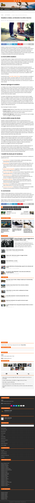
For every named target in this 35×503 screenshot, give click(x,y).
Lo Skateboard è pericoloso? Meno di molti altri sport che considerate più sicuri (28, 230)
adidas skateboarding (8, 207)
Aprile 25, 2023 (4, 20)
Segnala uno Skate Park (5, 455)
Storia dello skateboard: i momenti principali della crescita (17, 295)
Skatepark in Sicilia (4, 479)
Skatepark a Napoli (4, 495)
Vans (10, 76)
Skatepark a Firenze (4, 493)
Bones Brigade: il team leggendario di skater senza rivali (24, 239)
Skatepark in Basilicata (4, 465)
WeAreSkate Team (11, 20)
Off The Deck (18, 20)
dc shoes (15, 207)
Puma (19, 76)
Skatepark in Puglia (4, 477)
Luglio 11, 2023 (17, 241)
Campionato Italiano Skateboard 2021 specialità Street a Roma (5, 230)
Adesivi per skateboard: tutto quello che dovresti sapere (17, 300)
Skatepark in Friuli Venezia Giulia (6, 469)
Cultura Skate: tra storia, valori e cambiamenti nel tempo (17, 290)
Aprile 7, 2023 (9, 280)
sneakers (11, 209)
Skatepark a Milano (4, 494)
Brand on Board (3, 428)
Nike (12, 76)
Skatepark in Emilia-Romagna (5, 468)
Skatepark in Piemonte (4, 476)
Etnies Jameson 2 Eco (7, 175)
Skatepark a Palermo (4, 496)
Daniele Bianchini (8, 417)
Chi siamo (2, 450)
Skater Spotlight (3, 445)
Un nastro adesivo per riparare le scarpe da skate (17, 230)
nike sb (27, 207)
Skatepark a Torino (4, 499)
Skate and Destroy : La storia (11, 260)
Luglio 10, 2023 (9, 251)
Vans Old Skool (6, 160)
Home (2, 9)
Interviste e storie (15, 9)
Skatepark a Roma (4, 497)
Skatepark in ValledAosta (5, 484)
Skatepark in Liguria (4, 472)
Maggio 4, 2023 (9, 291)
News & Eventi (30, 9)
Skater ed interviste (4, 443)
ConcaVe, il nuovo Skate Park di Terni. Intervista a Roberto (17, 284)
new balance (21, 207)
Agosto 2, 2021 (9, 301)
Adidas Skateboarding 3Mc (8, 169)
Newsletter (3, 457)
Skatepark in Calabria (4, 466)
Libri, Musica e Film (4, 429)
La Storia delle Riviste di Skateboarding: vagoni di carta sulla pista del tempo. (19, 267)
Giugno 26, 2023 (9, 273)
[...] (31, 246)
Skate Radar (3, 441)
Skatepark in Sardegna (5, 478)
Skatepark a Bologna (4, 492)
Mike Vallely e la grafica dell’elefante (8, 382)
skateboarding (4, 209)
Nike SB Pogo (6, 163)
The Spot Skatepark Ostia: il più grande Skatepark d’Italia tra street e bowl (19, 305)
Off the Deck (23, 9)
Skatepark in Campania (5, 467)
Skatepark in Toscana (4, 481)
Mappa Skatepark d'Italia (5, 463)
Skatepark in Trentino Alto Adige (6, 482)
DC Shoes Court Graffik (8, 172)
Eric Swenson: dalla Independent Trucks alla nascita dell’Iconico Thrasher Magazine (18, 272)
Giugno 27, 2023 (9, 268)
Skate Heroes (3, 438)
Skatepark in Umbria (4, 483)
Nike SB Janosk (6, 183)
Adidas (15, 76)
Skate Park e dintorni (4, 440)
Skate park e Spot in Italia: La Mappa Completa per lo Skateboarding (19, 279)
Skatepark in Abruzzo (4, 464)
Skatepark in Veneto (4, 485)
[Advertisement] (17, 317)
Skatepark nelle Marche (5, 474)
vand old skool (17, 209)
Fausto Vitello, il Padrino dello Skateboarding (14, 249)
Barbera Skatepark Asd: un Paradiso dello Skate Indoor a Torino (13, 383)
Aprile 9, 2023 (9, 286)
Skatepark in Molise (4, 475)
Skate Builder (3, 436)
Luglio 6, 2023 (9, 256)
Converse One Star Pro (8, 186)
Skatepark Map (7, 9)
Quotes (2, 434)
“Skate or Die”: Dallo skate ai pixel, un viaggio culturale (16, 255)
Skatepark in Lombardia (5, 473)
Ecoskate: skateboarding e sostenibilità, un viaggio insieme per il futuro (14, 380)
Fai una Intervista (4, 453)
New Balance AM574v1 (7, 179)
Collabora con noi (4, 451)
